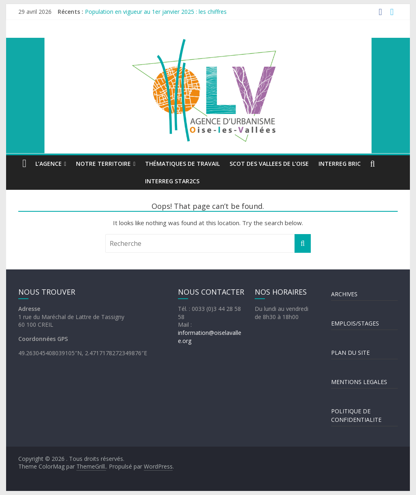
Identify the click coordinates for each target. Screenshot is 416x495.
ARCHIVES (344, 294)
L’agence (48, 163)
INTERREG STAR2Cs (172, 181)
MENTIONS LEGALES (359, 382)
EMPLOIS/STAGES (355, 323)
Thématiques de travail (182, 163)
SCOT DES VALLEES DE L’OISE (269, 163)
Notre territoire (103, 163)
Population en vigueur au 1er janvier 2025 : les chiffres (156, 11)
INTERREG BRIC (339, 163)
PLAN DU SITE (350, 352)
